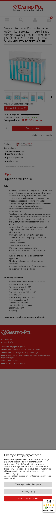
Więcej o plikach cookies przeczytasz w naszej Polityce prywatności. (27, 477)
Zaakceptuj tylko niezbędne (28, 484)
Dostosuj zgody (28, 491)
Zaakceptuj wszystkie (28, 498)
